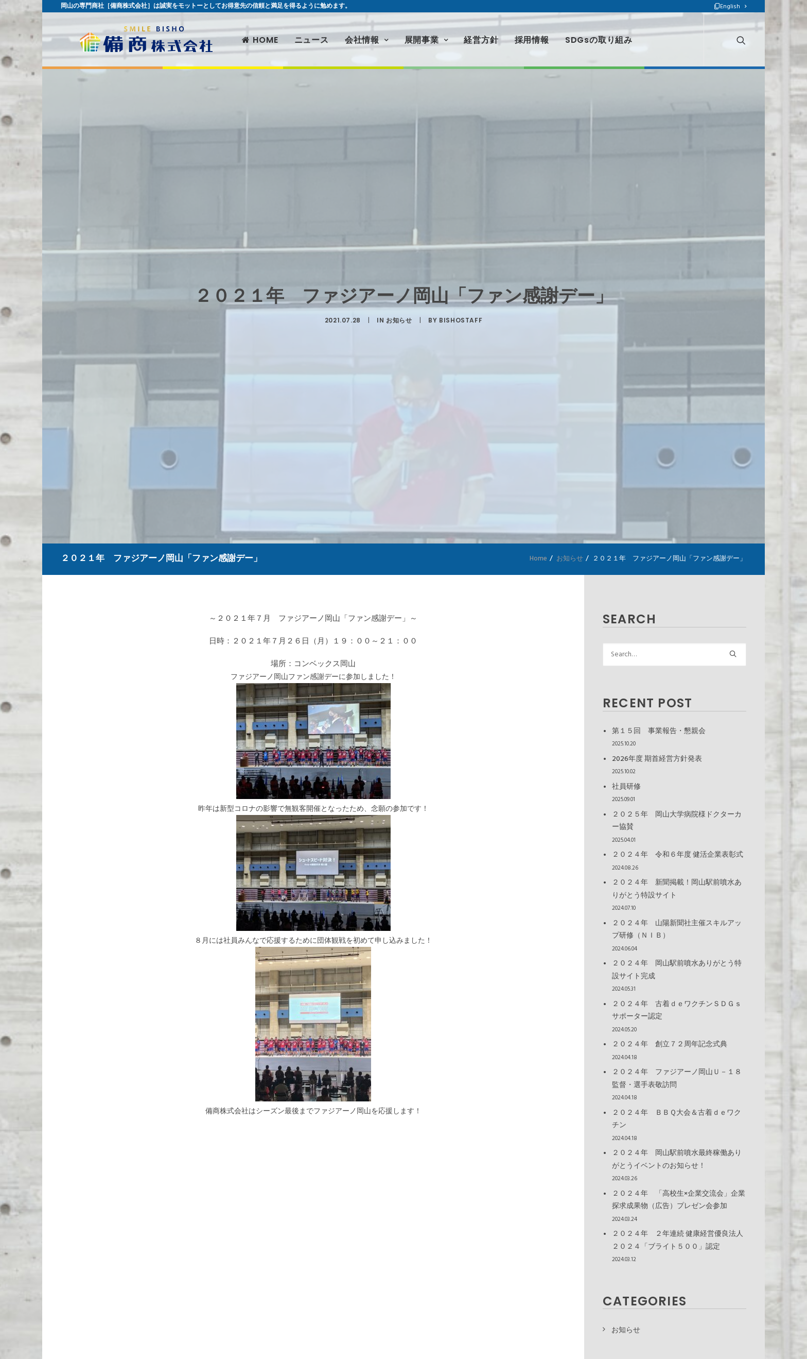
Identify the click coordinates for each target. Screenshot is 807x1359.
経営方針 (460, 37)
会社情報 (345, 37)
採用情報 (510, 37)
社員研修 (626, 787)
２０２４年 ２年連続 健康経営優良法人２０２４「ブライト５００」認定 (677, 1240)
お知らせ (399, 318)
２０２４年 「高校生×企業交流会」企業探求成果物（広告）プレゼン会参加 (678, 1200)
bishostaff (460, 318)
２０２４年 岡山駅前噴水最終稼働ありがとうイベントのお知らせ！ (677, 1159)
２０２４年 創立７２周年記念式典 (669, 1044)
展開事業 (405, 37)
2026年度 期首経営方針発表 (657, 759)
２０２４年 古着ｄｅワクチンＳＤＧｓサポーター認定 (677, 1010)
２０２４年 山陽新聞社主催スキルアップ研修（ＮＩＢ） (677, 930)
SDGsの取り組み (577, 37)
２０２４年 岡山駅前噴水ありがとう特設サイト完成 (677, 970)
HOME (238, 37)
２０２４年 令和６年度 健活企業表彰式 (677, 855)
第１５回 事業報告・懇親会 (659, 731)
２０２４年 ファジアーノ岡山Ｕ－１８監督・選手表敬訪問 (677, 1078)
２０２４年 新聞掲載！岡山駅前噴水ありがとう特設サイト (677, 889)
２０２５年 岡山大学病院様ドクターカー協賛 (677, 821)
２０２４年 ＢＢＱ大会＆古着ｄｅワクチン (676, 1119)
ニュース (290, 37)
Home (538, 558)
